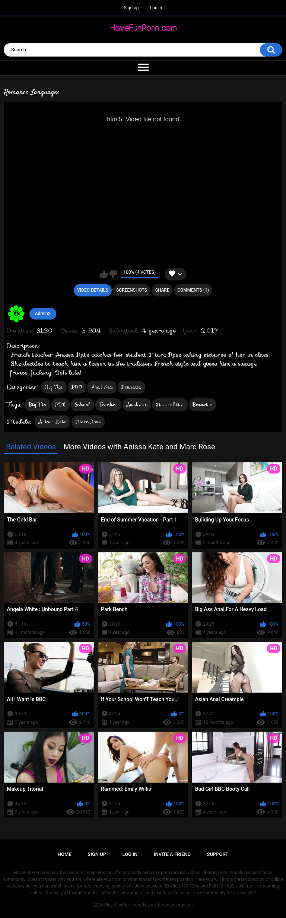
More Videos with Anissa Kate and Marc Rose (139, 446)
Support (218, 854)
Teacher (108, 404)
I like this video (104, 274)
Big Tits (54, 387)
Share (162, 290)
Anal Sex (102, 387)
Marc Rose (88, 421)
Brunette (131, 387)
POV (77, 387)
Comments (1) (193, 290)
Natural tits (170, 404)
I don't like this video (113, 274)
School (82, 404)
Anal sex (136, 404)
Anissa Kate (52, 421)
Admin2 (43, 313)
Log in (156, 7)
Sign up (131, 7)
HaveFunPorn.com (123, 905)
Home (65, 854)
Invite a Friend (172, 854)
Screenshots (131, 290)
